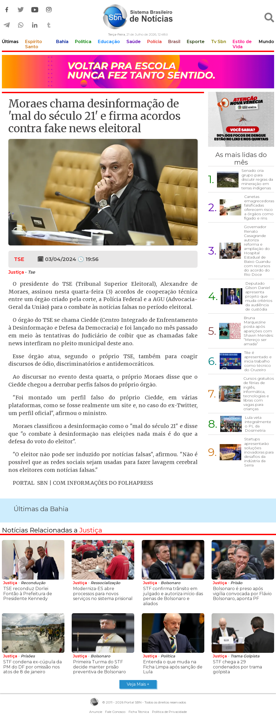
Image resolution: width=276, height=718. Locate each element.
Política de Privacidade (169, 712)
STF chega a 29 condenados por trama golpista (237, 666)
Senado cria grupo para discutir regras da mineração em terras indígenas (257, 179)
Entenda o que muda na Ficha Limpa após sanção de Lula (172, 666)
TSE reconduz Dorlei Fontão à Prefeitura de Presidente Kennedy (27, 593)
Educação (109, 41)
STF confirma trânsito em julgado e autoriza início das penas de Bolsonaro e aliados (173, 596)
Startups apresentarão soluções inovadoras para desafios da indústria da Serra (259, 452)
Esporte (196, 41)
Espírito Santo (33, 44)
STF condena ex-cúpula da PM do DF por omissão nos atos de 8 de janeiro (32, 666)
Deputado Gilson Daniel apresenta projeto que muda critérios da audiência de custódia (258, 296)
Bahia (62, 41)
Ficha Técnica (139, 712)
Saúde (133, 41)
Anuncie (95, 712)
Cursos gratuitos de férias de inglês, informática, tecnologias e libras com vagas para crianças (258, 393)
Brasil (174, 41)
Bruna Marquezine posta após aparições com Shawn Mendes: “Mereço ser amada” (259, 330)
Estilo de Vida (242, 44)
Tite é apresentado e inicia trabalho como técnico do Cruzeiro (258, 361)
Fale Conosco (115, 712)
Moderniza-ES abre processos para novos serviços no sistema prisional (103, 593)
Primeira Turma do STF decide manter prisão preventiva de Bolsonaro (99, 666)
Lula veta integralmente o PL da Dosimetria (258, 424)
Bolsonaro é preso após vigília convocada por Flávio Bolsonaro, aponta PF (242, 593)
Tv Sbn (218, 41)
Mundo (266, 41)
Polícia (154, 41)
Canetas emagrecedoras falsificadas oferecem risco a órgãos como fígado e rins (259, 207)
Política (83, 41)
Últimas (10, 41)
